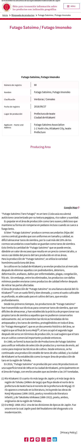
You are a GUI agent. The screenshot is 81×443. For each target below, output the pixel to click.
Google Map (70, 207)
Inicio (5, 15)
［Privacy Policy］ (69, 432)
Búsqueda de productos (23, 15)
